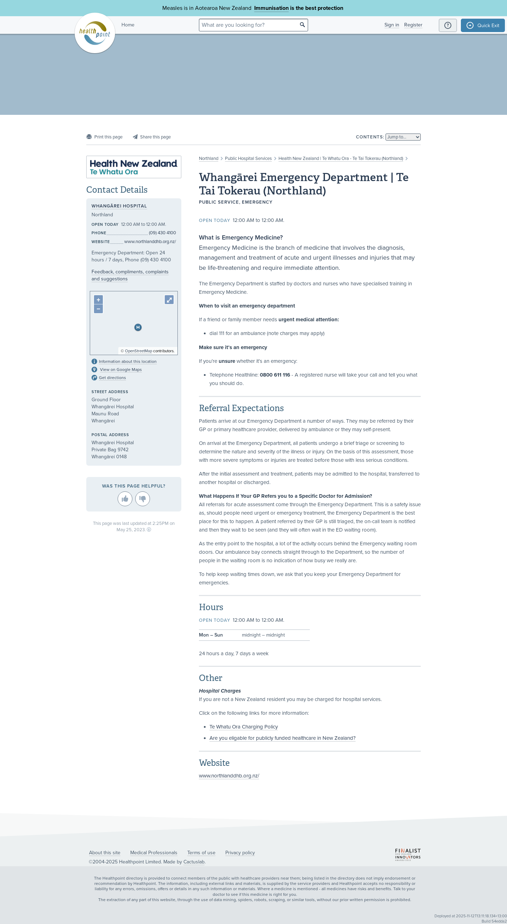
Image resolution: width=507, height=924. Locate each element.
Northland (208, 158)
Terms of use (201, 853)
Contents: (370, 137)
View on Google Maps (121, 369)
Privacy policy (240, 853)
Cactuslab (194, 862)
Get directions (112, 377)
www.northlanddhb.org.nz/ (229, 776)
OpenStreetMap (138, 351)
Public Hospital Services (248, 158)
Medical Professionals (153, 853)
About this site (104, 853)
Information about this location (128, 361)
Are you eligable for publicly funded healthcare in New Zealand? (282, 738)
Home (127, 25)
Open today (214, 220)
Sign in (391, 25)
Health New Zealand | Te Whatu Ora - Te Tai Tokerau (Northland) (340, 158)
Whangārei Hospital (119, 206)
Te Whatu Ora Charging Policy (243, 727)
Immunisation (271, 8)
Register (413, 25)
